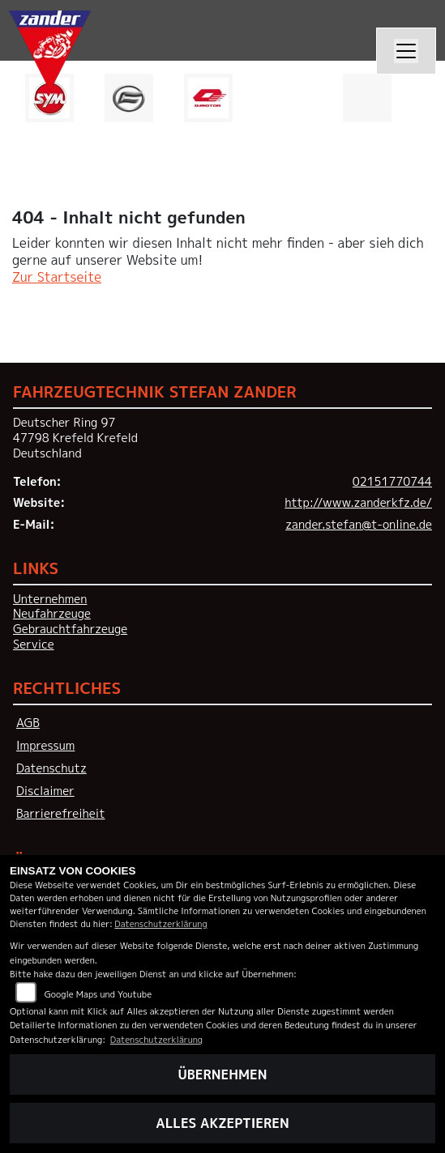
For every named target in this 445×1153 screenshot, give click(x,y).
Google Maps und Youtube (98, 994)
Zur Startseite (56, 277)
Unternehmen (50, 599)
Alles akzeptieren (222, 1123)
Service (33, 644)
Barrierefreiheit (60, 814)
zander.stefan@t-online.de (358, 525)
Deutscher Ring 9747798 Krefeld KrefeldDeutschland (75, 438)
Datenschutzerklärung (160, 923)
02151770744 (392, 482)
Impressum (45, 746)
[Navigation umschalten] (406, 51)
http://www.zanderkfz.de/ (358, 503)
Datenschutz (51, 768)
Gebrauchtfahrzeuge (70, 629)
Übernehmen (222, 1074)
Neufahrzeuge (52, 614)
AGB (28, 723)
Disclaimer (45, 791)
